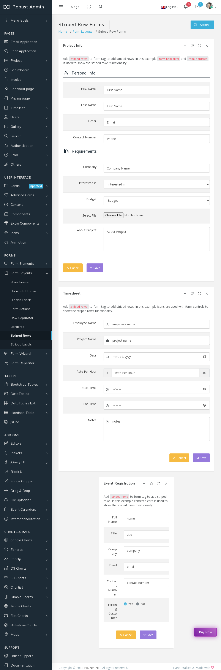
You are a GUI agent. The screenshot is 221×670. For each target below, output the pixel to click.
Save (95, 268)
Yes (130, 604)
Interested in (87, 183)
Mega (75, 7)
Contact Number (84, 137)
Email (113, 565)
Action (201, 25)
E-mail (92, 121)
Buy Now (205, 632)
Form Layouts (82, 31)
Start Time (89, 388)
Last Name (88, 105)
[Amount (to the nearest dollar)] (156, 373)
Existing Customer (112, 611)
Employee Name (84, 323)
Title (114, 533)
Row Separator (22, 437)
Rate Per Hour (86, 371)
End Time (89, 404)
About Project (86, 230)
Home (62, 31)
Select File (89, 215)
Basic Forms (20, 402)
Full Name (112, 519)
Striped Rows (21, 455)
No (143, 604)
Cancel (72, 268)
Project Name (86, 339)
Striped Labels (21, 464)
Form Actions (20, 428)
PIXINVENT (92, 668)
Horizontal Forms (23, 410)
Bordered (18, 446)
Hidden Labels (21, 419)
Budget (91, 199)
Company (89, 167)
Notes (92, 420)
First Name (88, 89)
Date (93, 355)
